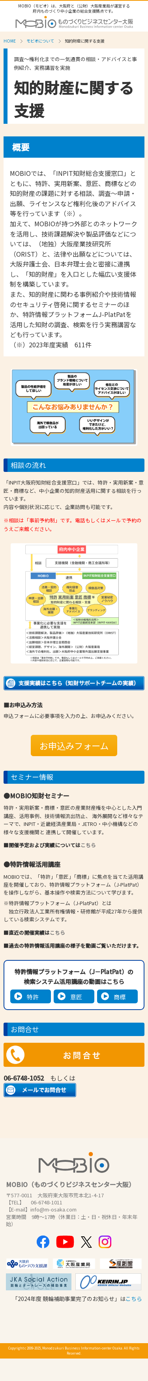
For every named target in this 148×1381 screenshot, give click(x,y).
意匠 (76, 997)
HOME (10, 41)
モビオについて (40, 41)
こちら (88, 845)
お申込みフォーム (74, 745)
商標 (120, 997)
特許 (33, 997)
